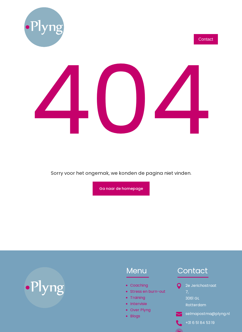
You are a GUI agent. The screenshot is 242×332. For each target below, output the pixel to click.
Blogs (212, 19)
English (195, 19)
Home (80, 19)
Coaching (100, 19)
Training (126, 19)
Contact (206, 39)
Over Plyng (172, 19)
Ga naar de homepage (121, 188)
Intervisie (147, 19)
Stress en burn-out (147, 291)
